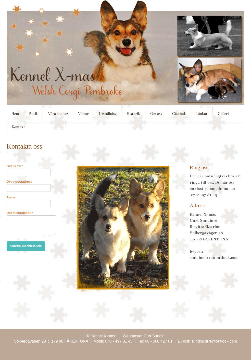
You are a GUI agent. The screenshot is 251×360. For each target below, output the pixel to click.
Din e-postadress (19, 181)
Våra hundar (58, 113)
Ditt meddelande (20, 213)
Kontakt (18, 127)
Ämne (11, 197)
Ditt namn (15, 166)
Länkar (202, 113)
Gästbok (179, 113)
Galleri (222, 115)
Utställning (106, 115)
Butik (33, 113)
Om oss (156, 113)
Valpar (82, 115)
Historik (133, 113)
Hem (15, 113)
